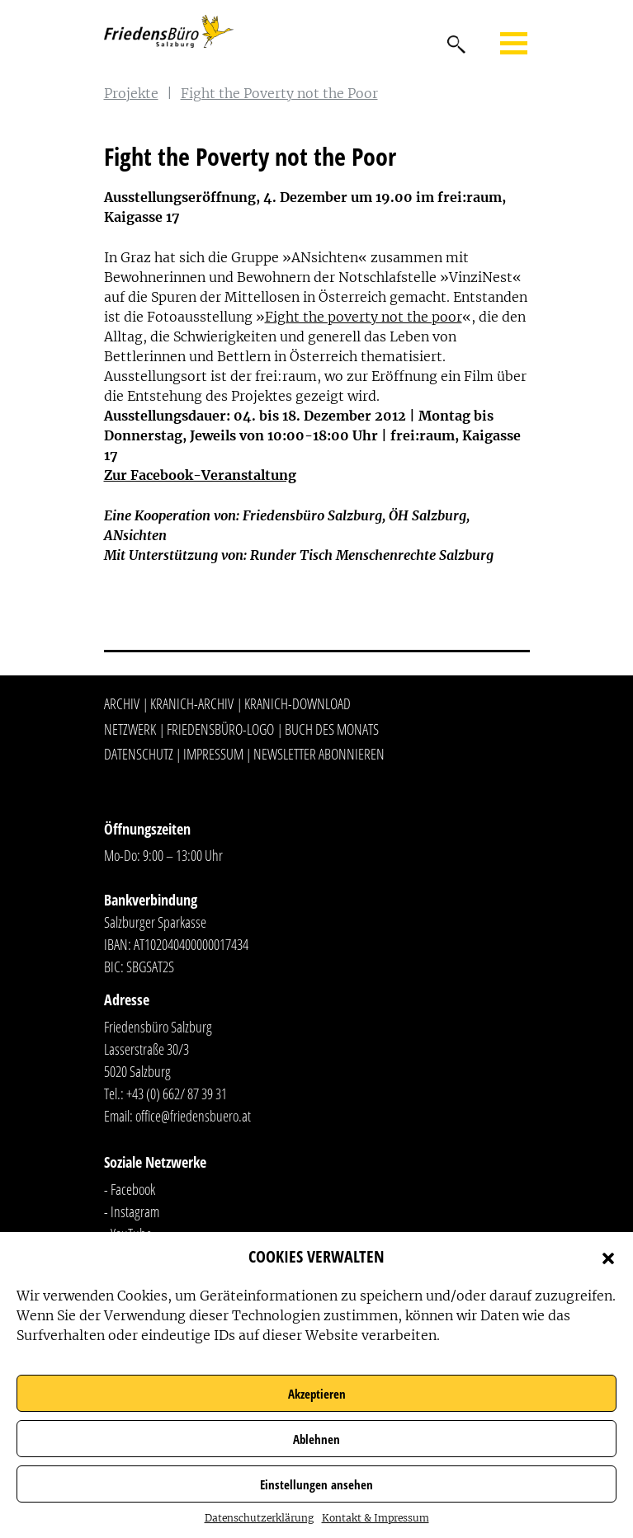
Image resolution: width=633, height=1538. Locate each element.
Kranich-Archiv (192, 703)
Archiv (121, 703)
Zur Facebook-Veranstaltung (200, 475)
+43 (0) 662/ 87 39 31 (176, 1093)
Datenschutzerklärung (259, 1518)
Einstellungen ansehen (316, 1484)
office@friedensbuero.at (193, 1116)
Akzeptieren (317, 1393)
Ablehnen (316, 1439)
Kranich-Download (297, 703)
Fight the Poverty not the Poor (279, 93)
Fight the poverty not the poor (363, 316)
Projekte (131, 93)
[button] (608, 1257)
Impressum (213, 754)
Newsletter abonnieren (319, 754)
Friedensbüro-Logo (220, 729)
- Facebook (129, 1189)
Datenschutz (138, 754)
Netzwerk (130, 729)
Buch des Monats (332, 729)
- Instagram (131, 1211)
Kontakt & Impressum (375, 1518)
